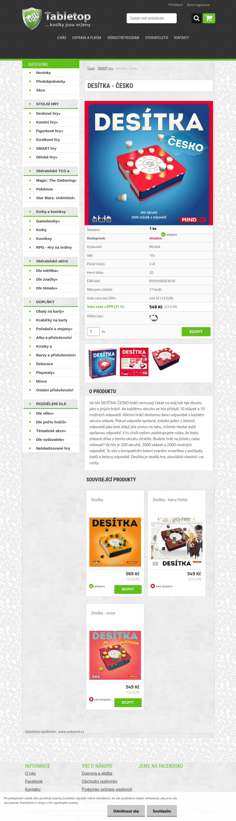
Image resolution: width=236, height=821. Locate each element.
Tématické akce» (51, 431)
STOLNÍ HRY (47, 104)
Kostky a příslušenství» (49, 347)
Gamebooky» (48, 221)
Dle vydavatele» (50, 439)
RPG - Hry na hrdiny (54, 247)
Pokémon (44, 189)
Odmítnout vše (125, 811)
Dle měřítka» (47, 270)
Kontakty (181, 38)
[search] (196, 19)
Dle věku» (45, 413)
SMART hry (46, 148)
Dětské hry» (47, 157)
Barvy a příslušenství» (56, 355)
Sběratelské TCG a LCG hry (53, 172)
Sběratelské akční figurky (52, 262)
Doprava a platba (86, 38)
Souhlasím (161, 811)
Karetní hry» (47, 122)
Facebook (34, 781)
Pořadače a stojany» (54, 329)
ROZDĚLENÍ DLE (51, 404)
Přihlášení (175, 4)
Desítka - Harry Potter (170, 499)
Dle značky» (47, 279)
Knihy (41, 230)
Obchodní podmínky (100, 781)
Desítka (97, 499)
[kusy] (93, 331)
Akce (40, 90)
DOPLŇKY (45, 302)
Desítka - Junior (103, 613)
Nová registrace (198, 4)
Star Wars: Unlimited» (55, 198)
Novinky (43, 72)
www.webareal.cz (71, 731)
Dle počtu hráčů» (51, 422)
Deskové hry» (48, 113)
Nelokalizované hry (53, 448)
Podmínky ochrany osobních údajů (107, 791)
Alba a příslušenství (54, 337)
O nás (61, 38)
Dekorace (44, 364)
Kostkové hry (48, 139)
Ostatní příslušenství (54, 390)
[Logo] (56, 18)
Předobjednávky (50, 81)
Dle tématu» (47, 288)
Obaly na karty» (50, 311)
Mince (41, 381)
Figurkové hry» (49, 131)
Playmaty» (45, 372)
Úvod (91, 68)
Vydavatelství (156, 38)
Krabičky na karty (52, 320)
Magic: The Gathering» (56, 180)
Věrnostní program (123, 38)
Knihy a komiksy (51, 211)
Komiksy (44, 238)
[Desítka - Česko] (149, 103)
